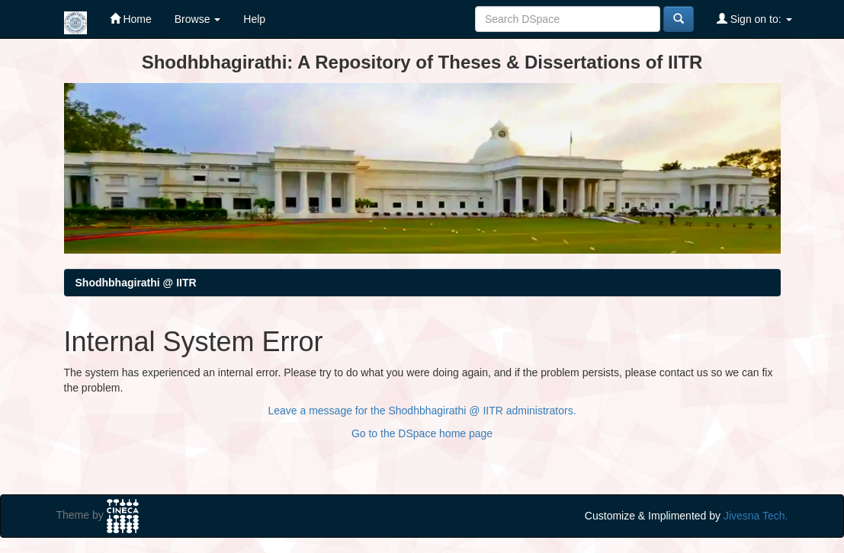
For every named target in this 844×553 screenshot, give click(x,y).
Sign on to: (754, 18)
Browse (198, 19)
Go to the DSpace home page (422, 433)
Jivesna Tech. (756, 516)
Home (131, 18)
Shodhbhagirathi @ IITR (136, 282)
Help (254, 19)
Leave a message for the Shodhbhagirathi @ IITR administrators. (422, 410)
